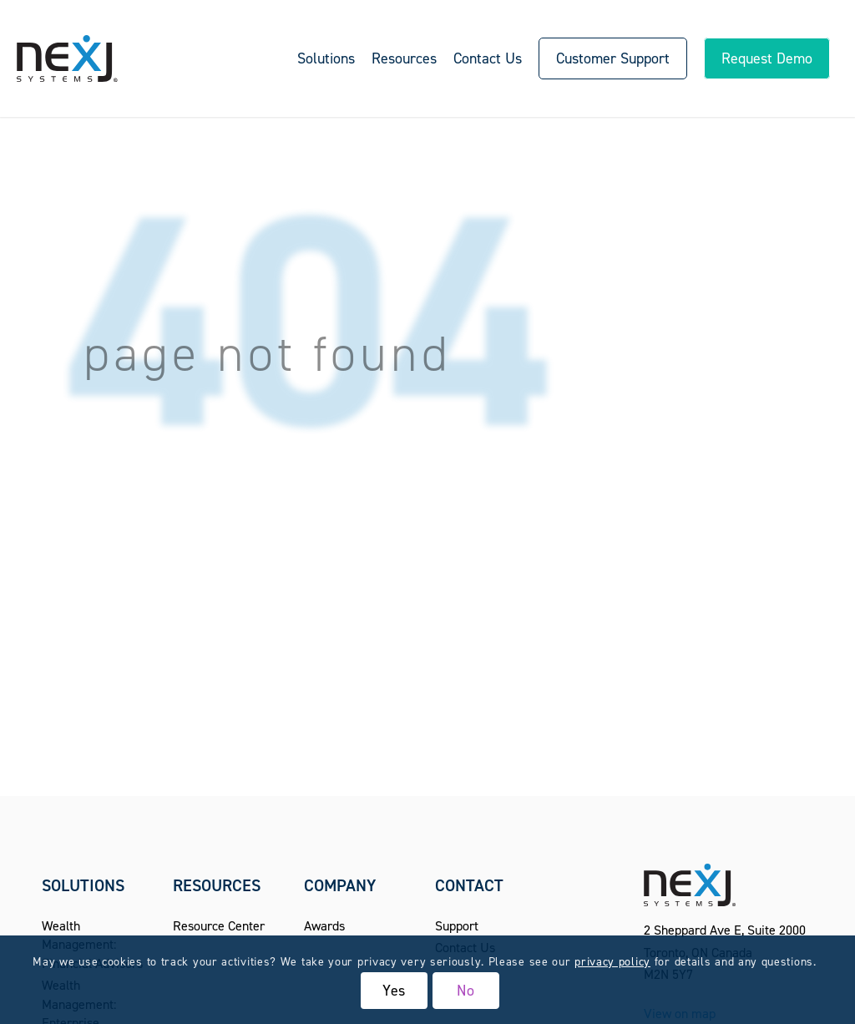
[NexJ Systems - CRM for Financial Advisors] (67, 58)
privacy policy (612, 962)
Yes (394, 991)
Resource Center (219, 926)
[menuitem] (326, 58)
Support (456, 926)
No (466, 991)
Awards (324, 926)
